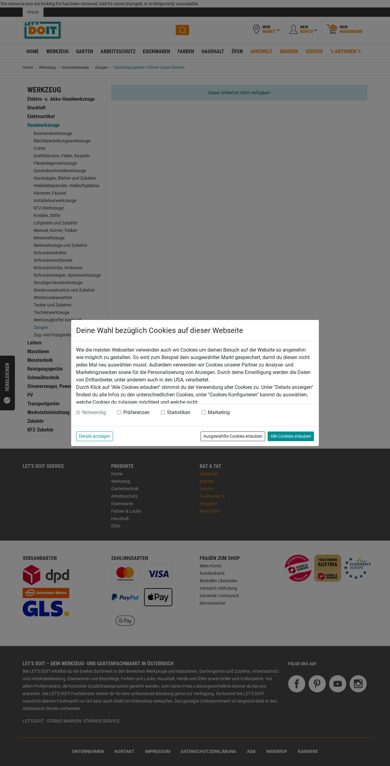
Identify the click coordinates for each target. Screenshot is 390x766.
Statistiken (178, 412)
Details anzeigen (94, 436)
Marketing (219, 412)
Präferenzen (136, 412)
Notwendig (94, 412)
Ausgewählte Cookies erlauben (232, 436)
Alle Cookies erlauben (290, 436)
